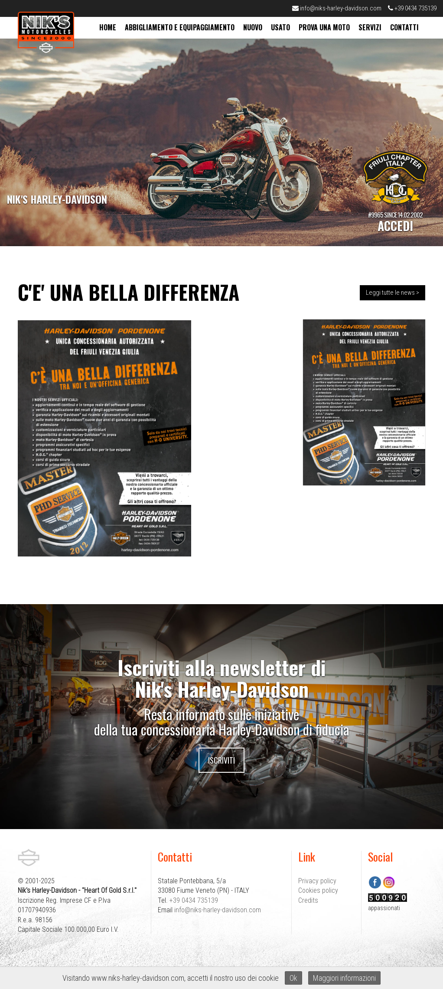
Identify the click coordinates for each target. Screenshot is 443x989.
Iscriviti (221, 760)
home (107, 27)
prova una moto (324, 27)
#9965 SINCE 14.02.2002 (395, 221)
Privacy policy (317, 881)
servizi (369, 27)
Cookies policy (318, 890)
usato (280, 27)
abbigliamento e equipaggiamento (180, 27)
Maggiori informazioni (344, 977)
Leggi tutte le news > (392, 292)
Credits (308, 900)
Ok (293, 977)
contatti (404, 27)
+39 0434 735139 (412, 8)
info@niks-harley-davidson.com (336, 8)
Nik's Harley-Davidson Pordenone (46, 32)
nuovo (252, 27)
